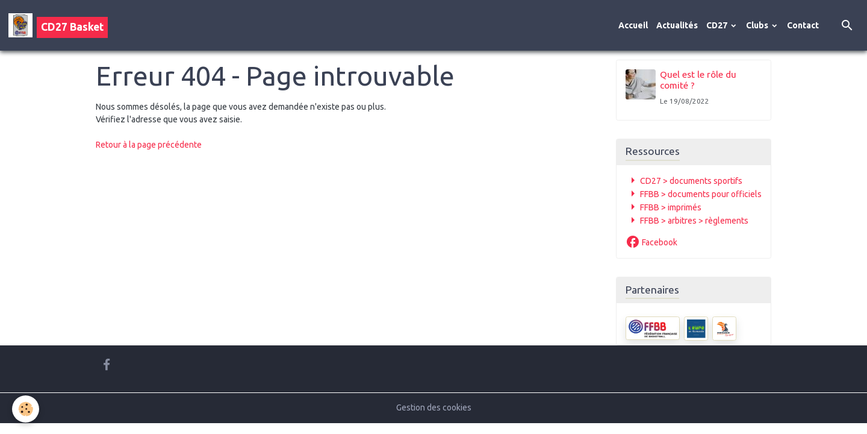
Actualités (677, 25)
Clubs (758, 25)
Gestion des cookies (433, 407)
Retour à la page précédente (149, 144)
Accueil (633, 25)
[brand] (58, 25)
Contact (803, 25)
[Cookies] (25, 409)
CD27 (717, 25)
